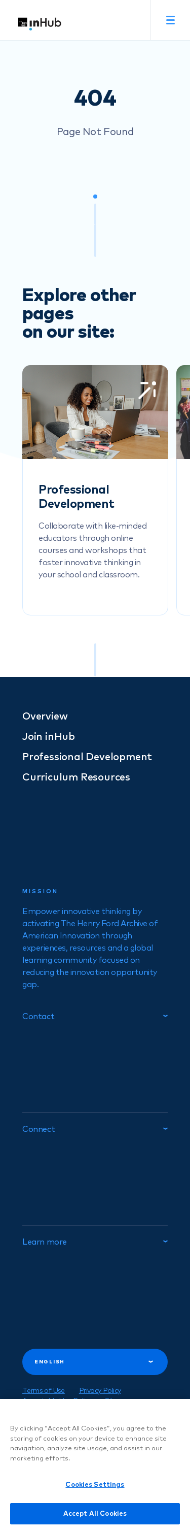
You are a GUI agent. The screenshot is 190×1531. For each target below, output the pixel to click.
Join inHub (48, 736)
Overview (44, 716)
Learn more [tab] (95, 1241)
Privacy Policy (100, 1390)
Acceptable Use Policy (56, 1400)
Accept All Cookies (95, 1518)
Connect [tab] (95, 1129)
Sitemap (118, 1400)
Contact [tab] (95, 1016)
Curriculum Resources (76, 776)
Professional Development (87, 756)
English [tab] (93, 1361)
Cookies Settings (94, 1490)
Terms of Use (43, 1390)
